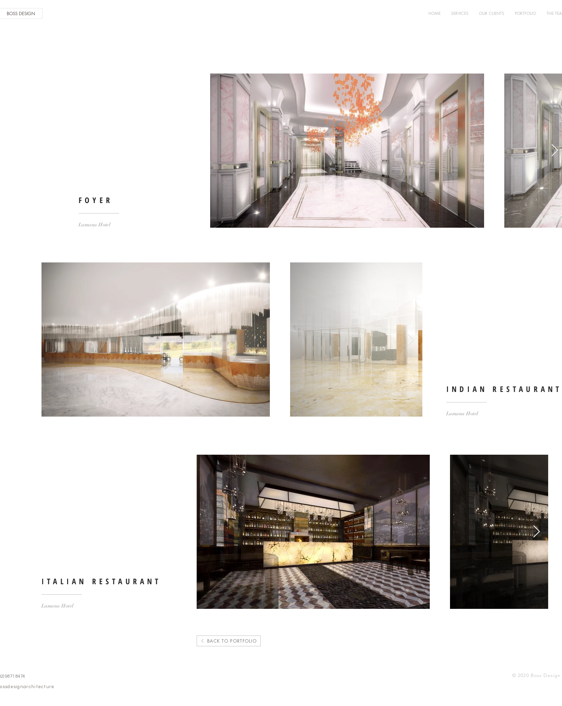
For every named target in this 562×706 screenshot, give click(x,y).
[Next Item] (555, 150)
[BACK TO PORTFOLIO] (229, 641)
